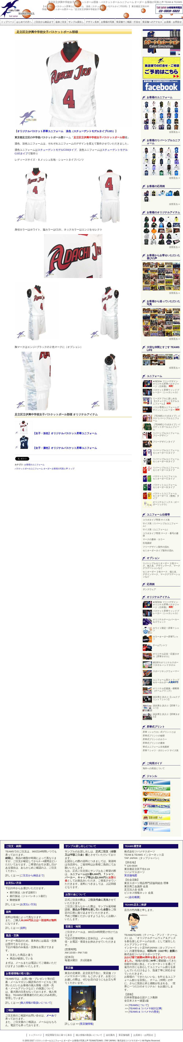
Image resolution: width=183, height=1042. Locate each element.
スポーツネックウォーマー (166, 671)
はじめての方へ (24, 22)
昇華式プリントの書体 (154, 743)
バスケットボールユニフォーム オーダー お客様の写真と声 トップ (44, 469)
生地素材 (147, 543)
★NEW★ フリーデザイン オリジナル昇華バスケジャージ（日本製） (166, 384)
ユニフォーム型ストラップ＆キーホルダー (166, 681)
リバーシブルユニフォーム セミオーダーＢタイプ (166, 460)
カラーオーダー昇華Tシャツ (165, 637)
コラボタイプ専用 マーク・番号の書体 (160, 534)
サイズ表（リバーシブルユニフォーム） (160, 524)
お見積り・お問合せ (143, 1035)
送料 (23, 928)
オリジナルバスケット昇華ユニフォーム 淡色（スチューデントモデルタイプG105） (66, 131)
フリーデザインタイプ (164, 441)
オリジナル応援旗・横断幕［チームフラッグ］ (166, 689)
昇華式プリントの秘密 (154, 735)
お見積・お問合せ (173, 22)
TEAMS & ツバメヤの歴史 (144, 1011)
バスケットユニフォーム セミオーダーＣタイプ (166, 477)
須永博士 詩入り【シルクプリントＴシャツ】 (166, 698)
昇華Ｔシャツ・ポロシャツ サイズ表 (160, 750)
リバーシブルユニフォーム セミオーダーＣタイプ (166, 451)
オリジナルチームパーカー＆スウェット (166, 620)
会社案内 (110, 1035)
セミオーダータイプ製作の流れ (158, 550)
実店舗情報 (86, 1023)
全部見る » (174, 132)
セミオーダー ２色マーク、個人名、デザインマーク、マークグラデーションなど (161, 574)
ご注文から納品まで (43, 22)
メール (50, 1015)
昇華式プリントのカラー (155, 739)
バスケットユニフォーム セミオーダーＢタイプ (166, 486)
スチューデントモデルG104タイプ (57, 150)
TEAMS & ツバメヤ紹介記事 (145, 1008)
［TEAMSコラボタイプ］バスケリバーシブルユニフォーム (166, 418)
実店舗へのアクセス (152, 22)
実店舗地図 (130, 875)
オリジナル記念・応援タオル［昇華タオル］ (166, 655)
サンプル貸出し (76, 22)
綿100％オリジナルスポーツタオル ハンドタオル (165, 663)
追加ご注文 (60, 22)
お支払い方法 (28, 904)
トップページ (7, 22)
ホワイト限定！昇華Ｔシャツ (166, 629)
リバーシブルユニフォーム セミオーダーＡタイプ (166, 468)
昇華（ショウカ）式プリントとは (159, 732)
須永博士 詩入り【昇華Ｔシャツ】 (166, 706)
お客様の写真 (107, 22)
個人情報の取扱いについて (35, 1002)
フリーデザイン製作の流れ (156, 547)
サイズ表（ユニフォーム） (157, 529)
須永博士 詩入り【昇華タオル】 (166, 715)
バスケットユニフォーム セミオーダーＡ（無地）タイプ (166, 496)
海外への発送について (154, 768)
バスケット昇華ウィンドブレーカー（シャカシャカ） (166, 392)
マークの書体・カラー (154, 539)
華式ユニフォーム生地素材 (156, 747)
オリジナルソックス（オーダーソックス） (166, 503)
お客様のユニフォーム (34, 464)
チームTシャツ (160, 645)
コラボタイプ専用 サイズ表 (156, 520)
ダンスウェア (149, 589)
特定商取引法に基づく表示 (59, 1035)
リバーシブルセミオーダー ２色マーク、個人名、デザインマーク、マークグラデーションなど (161, 565)
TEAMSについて (138, 1005)
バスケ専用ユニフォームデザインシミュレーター (166, 408)
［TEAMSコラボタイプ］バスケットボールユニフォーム (166, 427)
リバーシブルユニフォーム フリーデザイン (166, 434)
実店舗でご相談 (128, 22)
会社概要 (134, 897)
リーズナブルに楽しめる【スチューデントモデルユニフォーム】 (166, 401)
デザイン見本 (92, 22)
